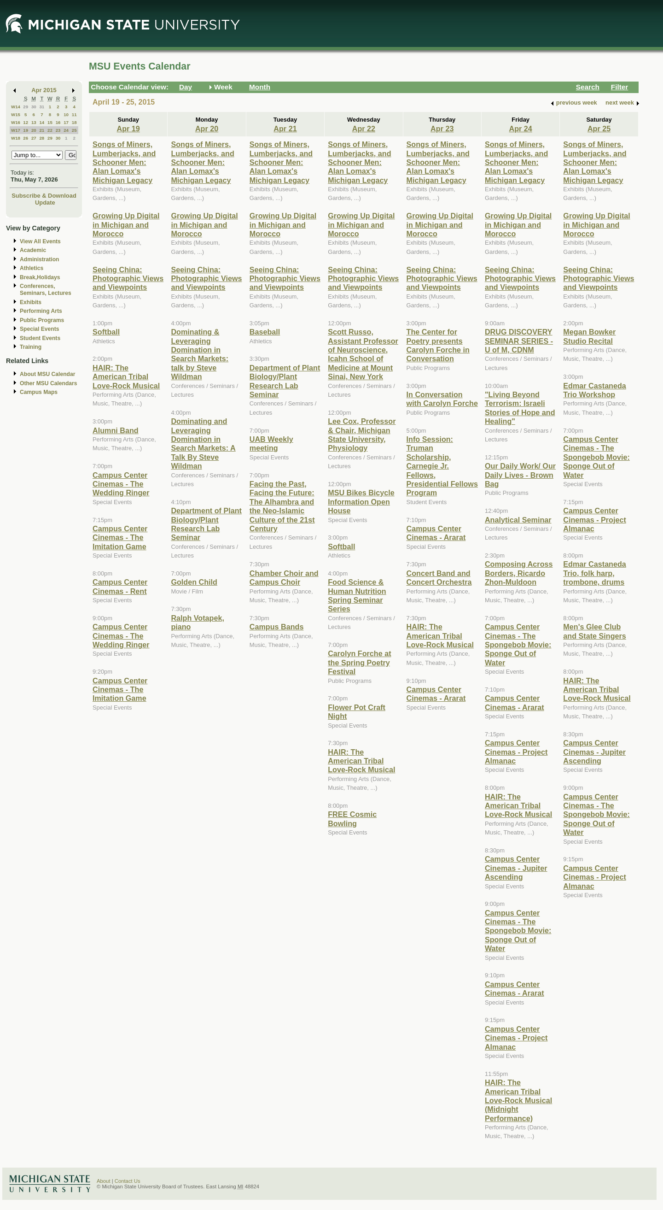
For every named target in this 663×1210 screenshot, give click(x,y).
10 (66, 114)
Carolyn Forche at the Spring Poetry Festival (359, 662)
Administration (39, 259)
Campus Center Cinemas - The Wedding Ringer (121, 484)
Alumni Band (116, 430)
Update (45, 202)
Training (30, 347)
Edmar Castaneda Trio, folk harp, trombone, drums (594, 573)
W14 (15, 106)
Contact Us (127, 1181)
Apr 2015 (44, 90)
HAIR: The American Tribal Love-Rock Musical (126, 377)
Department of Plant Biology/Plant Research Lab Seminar (206, 523)
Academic (33, 250)
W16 (15, 122)
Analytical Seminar (518, 520)
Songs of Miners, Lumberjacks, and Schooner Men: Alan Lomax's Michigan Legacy (124, 162)
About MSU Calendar (47, 374)
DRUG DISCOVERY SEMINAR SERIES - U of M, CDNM (519, 341)
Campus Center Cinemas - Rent (120, 586)
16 (58, 122)
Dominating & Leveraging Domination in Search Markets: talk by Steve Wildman (199, 354)
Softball (106, 332)
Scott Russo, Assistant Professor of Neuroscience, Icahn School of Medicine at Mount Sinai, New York (363, 354)
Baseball (265, 332)
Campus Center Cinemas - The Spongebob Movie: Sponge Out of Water (518, 645)
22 (49, 130)
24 (66, 130)
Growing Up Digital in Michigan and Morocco (126, 224)
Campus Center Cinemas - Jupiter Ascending (516, 868)
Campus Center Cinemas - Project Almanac (516, 752)
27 (33, 138)
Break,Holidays (40, 277)
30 (33, 106)
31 (41, 106)
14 (41, 122)
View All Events (40, 241)
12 (25, 122)
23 (58, 130)
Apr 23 (442, 128)
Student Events (40, 338)
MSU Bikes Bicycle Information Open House (361, 501)
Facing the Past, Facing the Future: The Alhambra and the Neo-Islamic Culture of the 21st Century (282, 506)
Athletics (31, 268)
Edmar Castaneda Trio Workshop (594, 390)
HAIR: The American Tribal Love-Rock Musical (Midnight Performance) (518, 1100)
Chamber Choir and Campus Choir (284, 577)
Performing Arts (41, 311)
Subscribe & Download (44, 195)
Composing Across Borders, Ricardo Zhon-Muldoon (519, 573)
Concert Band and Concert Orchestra (439, 577)
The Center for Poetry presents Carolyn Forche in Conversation (438, 345)
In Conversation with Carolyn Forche (442, 398)
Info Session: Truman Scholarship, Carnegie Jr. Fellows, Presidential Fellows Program (442, 466)
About (103, 1181)
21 (41, 130)
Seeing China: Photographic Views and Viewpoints (128, 278)
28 (41, 138)
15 (49, 122)
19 (25, 130)
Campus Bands (277, 627)
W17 (15, 130)
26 (25, 138)
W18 (15, 138)
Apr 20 (206, 128)
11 (74, 114)
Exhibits (30, 302)
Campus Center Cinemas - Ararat (436, 532)
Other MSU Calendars (48, 383)
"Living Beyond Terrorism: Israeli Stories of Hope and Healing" (520, 407)
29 (25, 106)
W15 (15, 114)
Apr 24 (520, 128)
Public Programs (42, 320)
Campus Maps (39, 392)
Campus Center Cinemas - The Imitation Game (120, 537)
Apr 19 (128, 128)
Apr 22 (363, 128)
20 (33, 130)
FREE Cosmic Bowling (352, 818)
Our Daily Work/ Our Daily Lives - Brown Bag (520, 475)
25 (74, 130)
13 (33, 122)
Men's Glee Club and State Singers (594, 631)
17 (66, 122)
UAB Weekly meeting (271, 443)
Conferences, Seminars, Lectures (45, 289)
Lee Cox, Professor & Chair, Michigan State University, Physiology (361, 434)
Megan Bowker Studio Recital (589, 336)
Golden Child (194, 582)
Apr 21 (285, 128)
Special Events (39, 329)
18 (74, 122)
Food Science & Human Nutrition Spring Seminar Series (357, 595)
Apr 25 (599, 128)
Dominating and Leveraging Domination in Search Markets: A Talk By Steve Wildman (203, 443)
